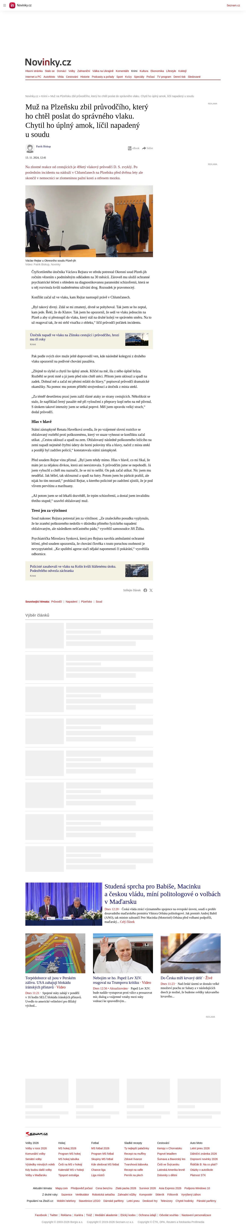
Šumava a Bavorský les (171, 1159)
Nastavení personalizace (196, 1215)
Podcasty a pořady (103, 76)
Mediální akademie (106, 1215)
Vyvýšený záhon (191, 1194)
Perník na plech (133, 1175)
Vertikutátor (82, 1194)
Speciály (139, 76)
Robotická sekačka (103, 1194)
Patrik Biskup (43, 146)
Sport (119, 76)
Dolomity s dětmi (167, 1175)
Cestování (72, 76)
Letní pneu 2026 (199, 1148)
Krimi (134, 71)
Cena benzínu (104, 1188)
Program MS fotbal (102, 1153)
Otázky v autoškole (201, 1169)
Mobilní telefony (66, 1200)
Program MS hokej (69, 1153)
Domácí (61, 71)
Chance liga (98, 1169)
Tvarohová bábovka (136, 1164)
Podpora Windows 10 (197, 1188)
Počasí (150, 76)
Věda (60, 76)
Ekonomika (157, 71)
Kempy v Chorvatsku (169, 1148)
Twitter (54, 1215)
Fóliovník (172, 1194)
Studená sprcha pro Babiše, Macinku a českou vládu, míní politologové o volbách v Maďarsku (162, 894)
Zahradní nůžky (127, 1194)
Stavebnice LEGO (89, 1200)
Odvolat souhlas (169, 1215)
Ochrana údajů (147, 1215)
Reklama (66, 1215)
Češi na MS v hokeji (70, 1164)
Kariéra (78, 1215)
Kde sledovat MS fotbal (105, 1164)
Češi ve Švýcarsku (168, 1164)
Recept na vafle (133, 1169)
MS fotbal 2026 (100, 1148)
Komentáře (122, 71)
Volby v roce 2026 (36, 1148)
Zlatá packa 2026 (126, 1188)
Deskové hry (150, 1200)
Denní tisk (179, 76)
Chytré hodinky (185, 1200)
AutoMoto (49, 76)
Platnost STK (198, 1175)
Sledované (194, 76)
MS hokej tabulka (68, 1159)
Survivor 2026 (147, 1188)
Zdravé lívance (133, 1159)
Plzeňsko (86, 601)
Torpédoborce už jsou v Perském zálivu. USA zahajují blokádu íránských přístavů (50, 982)
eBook (133, 148)
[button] (136, 339)
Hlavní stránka (33, 71)
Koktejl (182, 71)
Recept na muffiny (135, 1153)
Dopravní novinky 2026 (204, 1159)
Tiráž (89, 1215)
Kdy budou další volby (38, 1169)
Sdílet (147, 148)
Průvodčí (56, 601)
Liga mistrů (97, 1175)
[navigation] (5, 5)
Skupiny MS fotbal (102, 1159)
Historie (84, 76)
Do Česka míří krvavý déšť (181, 978)
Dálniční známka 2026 (203, 1153)
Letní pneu (133, 1200)
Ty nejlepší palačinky (136, 1148)
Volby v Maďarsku (36, 1175)
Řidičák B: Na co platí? (203, 1164)
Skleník (159, 1194)
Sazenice (66, 1194)
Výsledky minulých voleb (40, 1164)
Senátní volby (33, 1159)
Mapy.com (62, 1188)
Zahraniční (83, 71)
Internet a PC (33, 76)
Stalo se (50, 71)
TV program (164, 76)
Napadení (71, 601)
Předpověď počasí (82, 1188)
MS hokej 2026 (67, 1148)
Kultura (144, 71)
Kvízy (128, 76)
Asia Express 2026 (170, 1188)
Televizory (167, 1200)
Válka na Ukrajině (103, 71)
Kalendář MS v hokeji (71, 1169)
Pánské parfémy (206, 1200)
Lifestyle (171, 71)
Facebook (41, 1215)
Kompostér (145, 1194)
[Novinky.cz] (48, 63)
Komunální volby (35, 1153)
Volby (71, 71)
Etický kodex (128, 1215)
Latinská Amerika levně (171, 1169)
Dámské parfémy (113, 1200)
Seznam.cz (233, 5)
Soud (99, 601)
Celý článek (127, 921)
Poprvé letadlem (167, 1153)
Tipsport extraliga (68, 1175)
